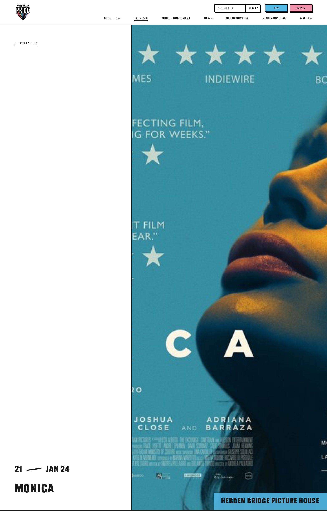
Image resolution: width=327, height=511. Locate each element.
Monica (34, 489)
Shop (276, 7)
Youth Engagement (176, 18)
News (208, 18)
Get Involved (237, 18)
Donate (301, 7)
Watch (306, 18)
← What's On (26, 43)
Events (141, 18)
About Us (112, 18)
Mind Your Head (274, 18)
